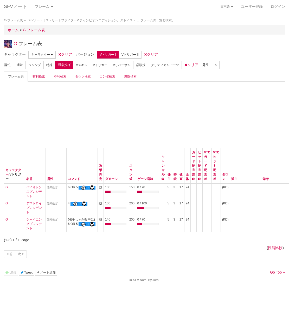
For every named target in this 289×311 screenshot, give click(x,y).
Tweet (27, 272)
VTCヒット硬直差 (216, 166)
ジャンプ (34, 65)
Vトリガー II (130, 54)
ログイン (278, 6)
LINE (10, 272)
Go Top (277, 272)
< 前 (9, 254)
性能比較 (275, 248)
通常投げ (64, 65)
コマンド (74, 179)
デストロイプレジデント (34, 208)
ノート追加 (46, 272)
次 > (21, 254)
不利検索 (60, 76)
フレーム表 (16, 76)
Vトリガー (100, 65)
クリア (65, 54)
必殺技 (140, 65)
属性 (50, 179)
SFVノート (15, 6)
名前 (29, 179)
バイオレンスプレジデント (34, 191)
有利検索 (39, 76)
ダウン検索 (83, 76)
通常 (20, 65)
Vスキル (81, 65)
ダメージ (111, 179)
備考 (265, 179)
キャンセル (163, 165)
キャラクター (42, 54)
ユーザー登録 (252, 6)
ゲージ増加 (145, 179)
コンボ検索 (107, 76)
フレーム (44, 6)
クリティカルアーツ (165, 65)
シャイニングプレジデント (34, 224)
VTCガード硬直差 (207, 166)
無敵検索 (130, 76)
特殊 (49, 65)
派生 (234, 179)
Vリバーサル (122, 65)
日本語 (226, 6)
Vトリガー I (108, 54)
